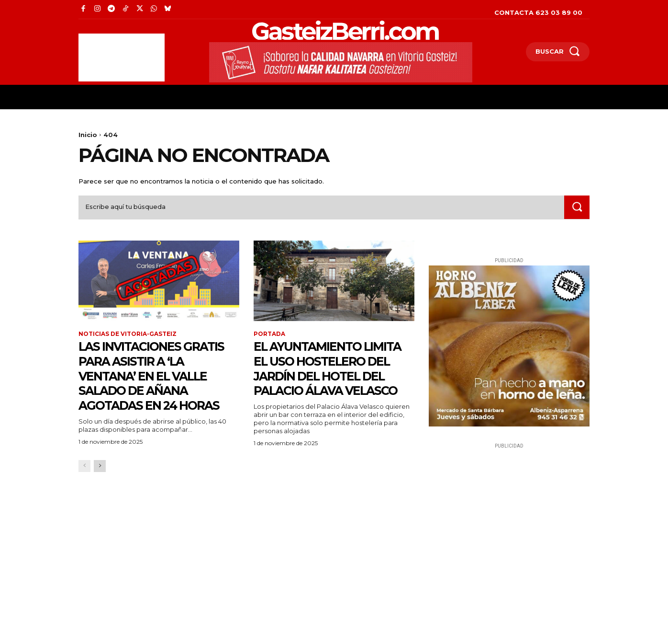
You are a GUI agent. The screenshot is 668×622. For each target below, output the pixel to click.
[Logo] (324, 30)
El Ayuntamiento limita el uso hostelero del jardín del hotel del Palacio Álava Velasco (332, 376)
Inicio (87, 134)
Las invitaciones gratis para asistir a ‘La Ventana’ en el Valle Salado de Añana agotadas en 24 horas (158, 384)
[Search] (577, 207)
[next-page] (100, 482)
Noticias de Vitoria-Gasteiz (127, 335)
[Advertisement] (121, 57)
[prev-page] (84, 482)
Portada (269, 335)
